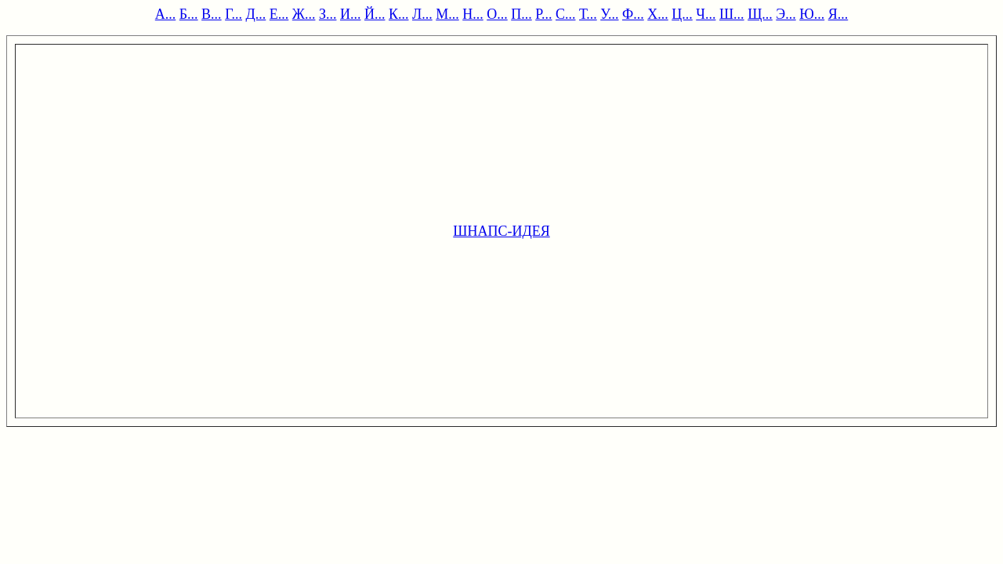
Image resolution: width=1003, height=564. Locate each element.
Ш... (731, 14)
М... (447, 14)
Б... (188, 14)
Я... (838, 14)
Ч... (705, 14)
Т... (588, 14)
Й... (375, 14)
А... (165, 14)
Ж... (304, 14)
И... (350, 14)
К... (399, 14)
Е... (279, 14)
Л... (422, 14)
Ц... (682, 14)
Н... (472, 14)
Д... (256, 14)
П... (521, 14)
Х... (657, 14)
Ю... (811, 14)
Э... (785, 14)
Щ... (760, 14)
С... (566, 14)
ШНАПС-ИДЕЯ (501, 231)
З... (328, 14)
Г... (233, 14)
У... (609, 14)
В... (211, 14)
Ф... (633, 14)
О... (497, 14)
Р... (543, 14)
